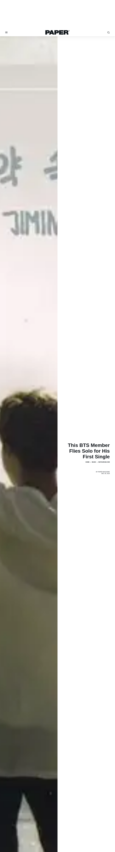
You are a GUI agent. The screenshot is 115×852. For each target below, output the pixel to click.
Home (87, 462)
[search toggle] (108, 32)
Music (94, 462)
